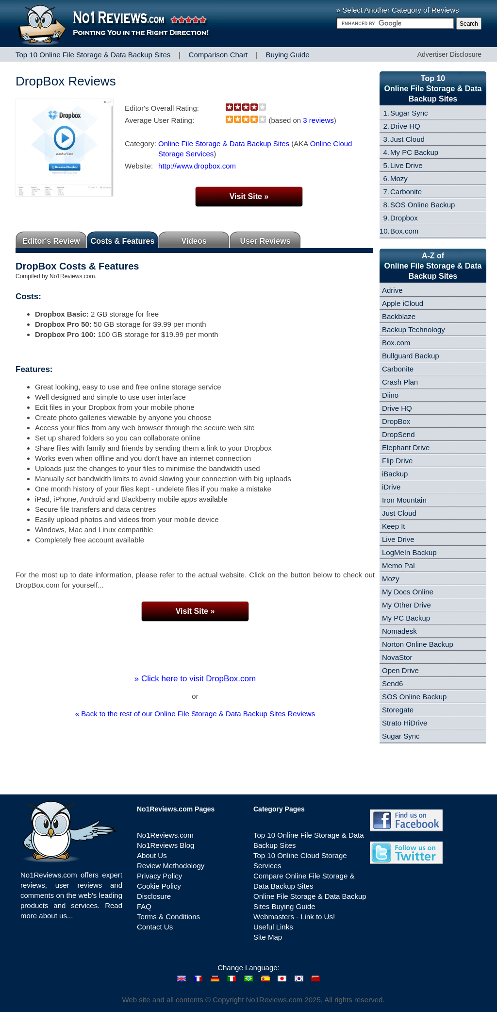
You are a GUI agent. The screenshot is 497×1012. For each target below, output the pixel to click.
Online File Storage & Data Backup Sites (223, 143)
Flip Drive (397, 460)
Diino (390, 395)
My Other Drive (406, 605)
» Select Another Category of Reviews (397, 10)
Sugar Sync (409, 113)
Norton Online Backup (417, 644)
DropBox (396, 421)
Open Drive (400, 670)
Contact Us (155, 927)
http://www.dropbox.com (197, 166)
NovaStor (397, 657)
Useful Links (273, 927)
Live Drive (406, 165)
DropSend (398, 434)
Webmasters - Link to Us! (294, 916)
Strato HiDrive (404, 723)
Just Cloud (407, 139)
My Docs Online (407, 592)
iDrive (391, 487)
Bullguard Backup (410, 356)
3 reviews (318, 120)
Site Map (267, 937)
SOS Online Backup (422, 205)
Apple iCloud (402, 303)
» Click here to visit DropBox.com (195, 678)
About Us (152, 855)
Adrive (392, 290)
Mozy (399, 178)
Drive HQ (405, 126)
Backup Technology (413, 329)
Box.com (404, 231)
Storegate (398, 710)
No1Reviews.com (165, 835)
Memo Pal (398, 565)
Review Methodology (170, 865)
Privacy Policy (159, 876)
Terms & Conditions (168, 916)
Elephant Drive (406, 447)
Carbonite (406, 191)
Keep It (393, 526)
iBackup (395, 474)
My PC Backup (414, 152)
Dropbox (404, 218)
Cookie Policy (159, 886)
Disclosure (154, 896)
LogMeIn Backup (409, 552)
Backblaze (398, 316)
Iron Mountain (404, 500)
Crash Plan (400, 382)
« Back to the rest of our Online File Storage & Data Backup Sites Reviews (195, 713)
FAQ (144, 906)
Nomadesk (399, 631)
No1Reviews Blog (165, 845)
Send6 (392, 683)
